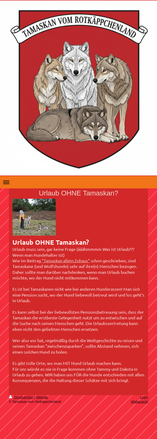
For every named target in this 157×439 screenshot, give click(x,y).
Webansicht (139, 402)
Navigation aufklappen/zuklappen (78, 182)
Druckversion (21, 397)
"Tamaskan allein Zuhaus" (66, 260)
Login (144, 397)
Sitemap (42, 397)
